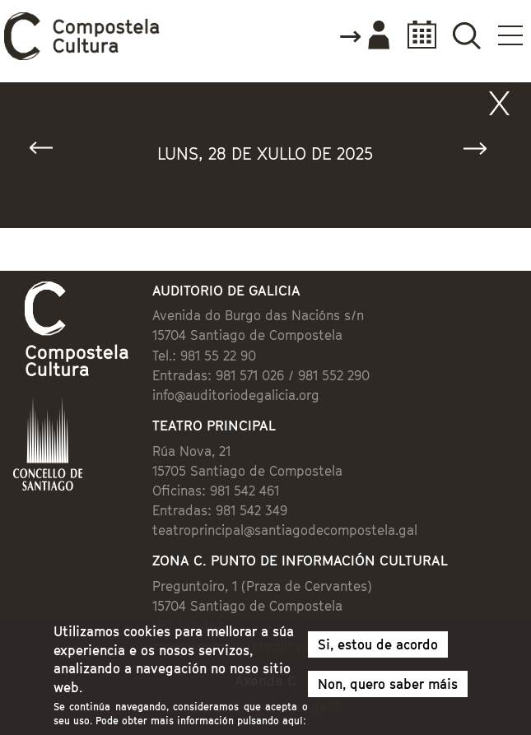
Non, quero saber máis (388, 690)
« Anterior (49, 152)
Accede (363, 36)
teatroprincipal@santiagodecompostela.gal (284, 530)
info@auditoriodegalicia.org (235, 395)
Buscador (466, 35)
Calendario (417, 35)
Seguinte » (482, 152)
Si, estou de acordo (378, 650)
